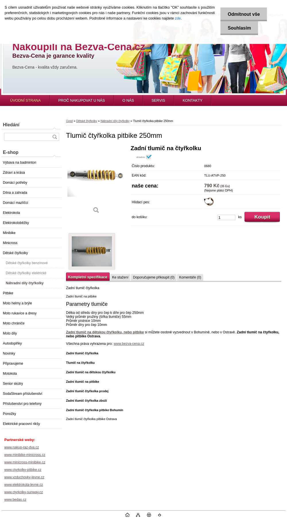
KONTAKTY (192, 100)
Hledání (11, 124)
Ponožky (9, 414)
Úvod (69, 121)
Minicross (10, 243)
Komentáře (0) (190, 277)
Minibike (9, 233)
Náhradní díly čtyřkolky (25, 283)
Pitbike (8, 293)
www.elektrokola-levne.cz (23, 485)
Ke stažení (120, 277)
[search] (54, 136)
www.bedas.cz (15, 500)
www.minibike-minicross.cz (24, 455)
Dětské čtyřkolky (15, 253)
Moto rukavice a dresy (19, 313)
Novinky (9, 353)
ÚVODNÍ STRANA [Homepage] (25, 100)
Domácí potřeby (15, 183)
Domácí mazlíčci (15, 203)
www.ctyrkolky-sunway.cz (23, 492)
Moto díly (10, 333)
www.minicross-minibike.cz (24, 462)
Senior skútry (13, 384)
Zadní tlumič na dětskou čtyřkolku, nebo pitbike (105, 332)
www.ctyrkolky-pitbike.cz (22, 470)
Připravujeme (13, 364)
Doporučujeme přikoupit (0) (153, 277)
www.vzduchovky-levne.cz (24, 477)
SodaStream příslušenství (22, 394)
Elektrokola (11, 213)
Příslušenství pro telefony (22, 404)
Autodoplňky (12, 343)
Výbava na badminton (19, 163)
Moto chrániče (13, 323)
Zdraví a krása (14, 173)
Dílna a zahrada (15, 193)
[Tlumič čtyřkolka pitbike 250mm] (96, 181)
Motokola (10, 374)
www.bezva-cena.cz (129, 344)
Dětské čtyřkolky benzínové (27, 263)
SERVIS (158, 100)
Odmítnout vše (244, 14)
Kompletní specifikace (87, 277)
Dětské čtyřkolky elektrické (26, 273)
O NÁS (128, 100)
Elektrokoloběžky (16, 223)
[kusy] (226, 217)
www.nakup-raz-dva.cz (21, 447)
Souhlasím (239, 28)
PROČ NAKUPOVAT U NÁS (81, 100)
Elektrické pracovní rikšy (21, 424)
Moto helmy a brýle (17, 303)
